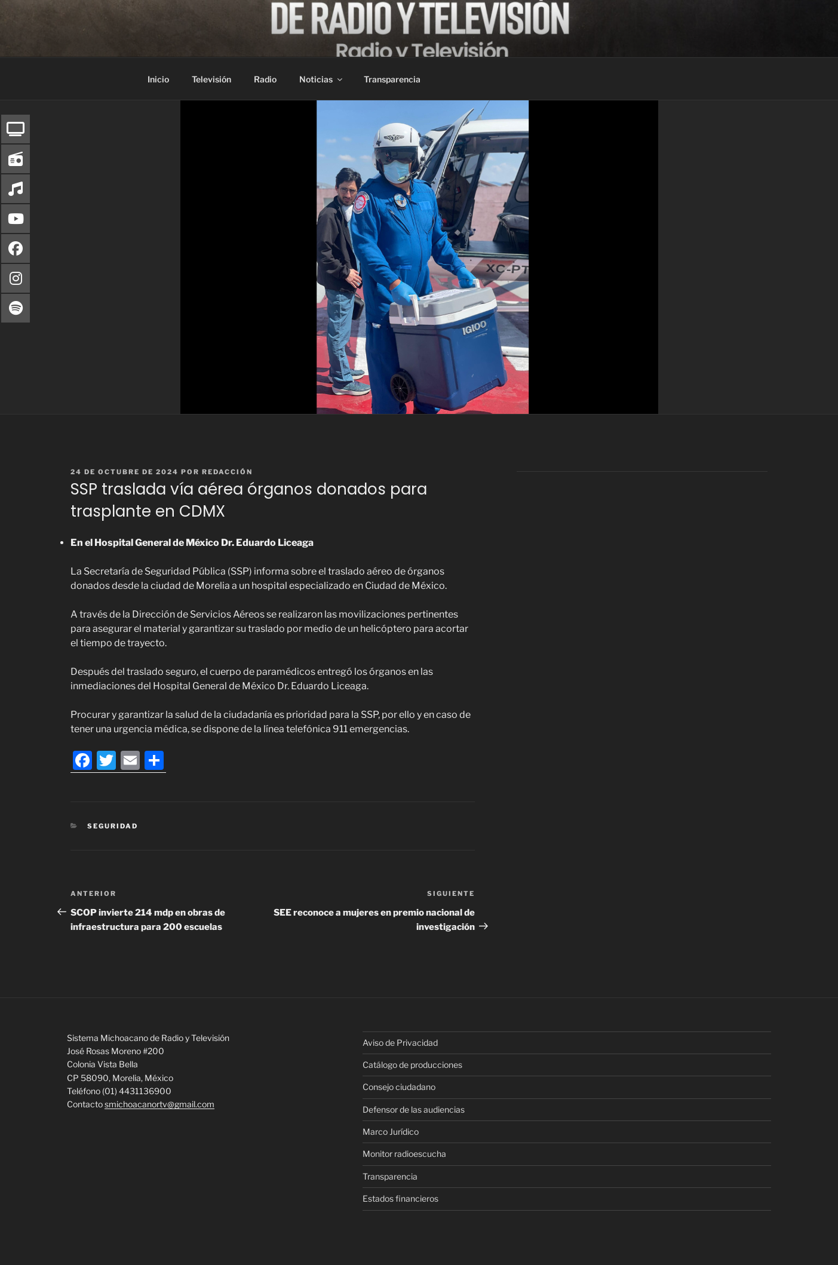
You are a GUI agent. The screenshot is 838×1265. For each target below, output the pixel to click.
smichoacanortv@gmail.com (159, 1104)
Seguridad (112, 826)
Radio (265, 79)
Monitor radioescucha (404, 1154)
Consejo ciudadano (399, 1087)
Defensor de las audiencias (414, 1109)
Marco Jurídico (391, 1131)
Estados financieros (400, 1198)
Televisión (211, 79)
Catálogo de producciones (412, 1065)
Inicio (158, 79)
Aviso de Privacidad (400, 1042)
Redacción (227, 472)
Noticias (321, 79)
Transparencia (392, 79)
